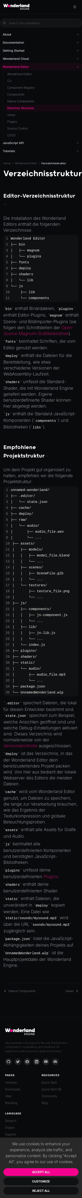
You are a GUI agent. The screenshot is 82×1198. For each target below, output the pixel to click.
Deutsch (10, 1120)
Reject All (41, 1190)
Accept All (41, 1172)
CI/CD (11, 135)
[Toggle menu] (75, 7)
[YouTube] (45, 1061)
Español (10, 1134)
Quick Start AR (51, 1089)
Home (7, 163)
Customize (41, 1181)
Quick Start (49, 1082)
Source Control (17, 128)
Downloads (12, 1089)
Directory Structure (20, 108)
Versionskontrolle (20, 745)
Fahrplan (11, 1082)
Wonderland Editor (26, 163)
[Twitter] (17, 1061)
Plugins (51, 876)
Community (49, 1096)
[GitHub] (8, 1061)
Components (15, 94)
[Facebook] (27, 1061)
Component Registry (21, 87)
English (10, 1127)
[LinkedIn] (36, 1061)
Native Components (20, 101)
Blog (45, 1103)
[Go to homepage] (16, 7)
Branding (11, 1103)
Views (11, 115)
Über (8, 1096)
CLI (9, 81)
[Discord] (55, 1061)
